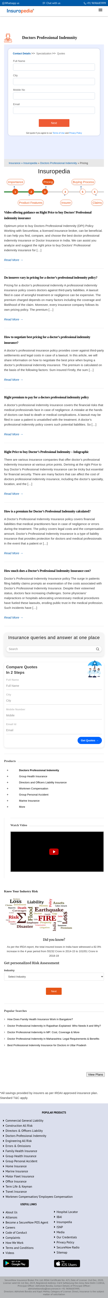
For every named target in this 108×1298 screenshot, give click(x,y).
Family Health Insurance (21, 1151)
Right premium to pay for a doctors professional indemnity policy (46, 397)
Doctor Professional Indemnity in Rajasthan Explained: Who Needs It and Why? (54, 1025)
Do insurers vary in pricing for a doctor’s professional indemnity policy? (50, 277)
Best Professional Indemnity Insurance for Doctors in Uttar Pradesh (46, 1045)
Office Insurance (16, 1181)
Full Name (19, 61)
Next (54, 123)
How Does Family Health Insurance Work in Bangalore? (40, 1019)
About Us (11, 1212)
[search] (97, 649)
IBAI (59, 1217)
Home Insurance (16, 1166)
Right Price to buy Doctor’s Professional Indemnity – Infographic (46, 452)
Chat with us (53, 3)
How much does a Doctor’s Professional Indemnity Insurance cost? (47, 570)
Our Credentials (67, 1237)
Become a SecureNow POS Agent (27, 1222)
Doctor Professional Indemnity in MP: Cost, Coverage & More (43, 1032)
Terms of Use (59, 133)
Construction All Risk (19, 1126)
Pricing (48, 182)
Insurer (66, 202)
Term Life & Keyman (19, 1186)
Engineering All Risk (19, 1141)
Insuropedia (64, 1222)
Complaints (13, 1238)
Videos (10, 1253)
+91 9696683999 (96, 3)
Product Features (30, 202)
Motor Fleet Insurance (20, 1176)
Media (61, 1232)
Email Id (11, 724)
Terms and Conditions (19, 1248)
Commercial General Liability (24, 1120)
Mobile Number (15, 709)
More (22, 806)
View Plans (95, 1074)
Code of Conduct (16, 1232)
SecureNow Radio (68, 1247)
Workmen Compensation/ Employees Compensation (39, 1197)
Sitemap (62, 1252)
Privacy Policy (75, 133)
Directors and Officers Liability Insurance (43, 782)
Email (16, 104)
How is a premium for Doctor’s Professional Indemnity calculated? (47, 511)
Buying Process (83, 182)
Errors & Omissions (18, 1146)
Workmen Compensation (33, 788)
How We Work (14, 1243)
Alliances (11, 1217)
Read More (13, 260)
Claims (97, 202)
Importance (15, 182)
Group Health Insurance (33, 776)
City (15, 75)
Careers (10, 1227)
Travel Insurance (16, 1191)
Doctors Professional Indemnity (39, 770)
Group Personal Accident (33, 794)
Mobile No (19, 89)
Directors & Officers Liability (24, 1131)
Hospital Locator (67, 1212)
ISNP (60, 1227)
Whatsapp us (12, 3)
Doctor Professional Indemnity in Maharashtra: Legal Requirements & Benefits (53, 1038)
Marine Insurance (29, 800)
